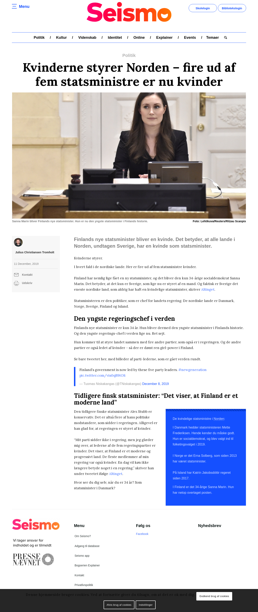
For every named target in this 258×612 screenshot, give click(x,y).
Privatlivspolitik (84, 585)
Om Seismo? (83, 536)
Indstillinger (146, 605)
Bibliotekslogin (232, 8)
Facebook (142, 534)
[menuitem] (39, 37)
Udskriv (27, 283)
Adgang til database (87, 546)
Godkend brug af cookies (214, 596)
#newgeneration (192, 370)
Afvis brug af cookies (119, 605)
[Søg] (224, 37)
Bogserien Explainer (87, 565)
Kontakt (27, 274)
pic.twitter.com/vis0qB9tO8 (102, 375)
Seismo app (82, 555)
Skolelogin (203, 8)
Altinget (207, 289)
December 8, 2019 (155, 384)
